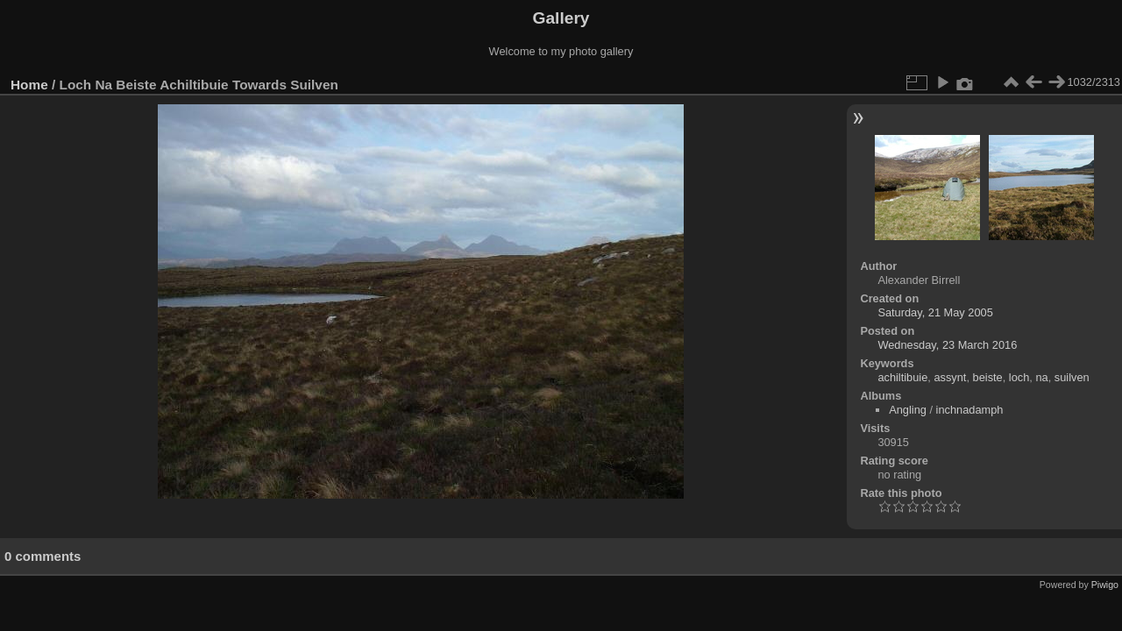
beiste (988, 377)
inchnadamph (970, 409)
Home (29, 84)
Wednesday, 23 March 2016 (947, 344)
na (1041, 377)
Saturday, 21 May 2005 (934, 312)
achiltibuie (902, 377)
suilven (1072, 377)
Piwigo (1104, 584)
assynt (950, 377)
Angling (908, 409)
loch (1019, 377)
